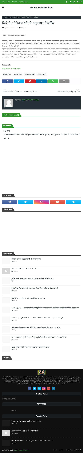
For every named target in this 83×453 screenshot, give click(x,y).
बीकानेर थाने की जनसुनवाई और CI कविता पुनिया (26, 259)
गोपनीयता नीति (77, 450)
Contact (14, 2)
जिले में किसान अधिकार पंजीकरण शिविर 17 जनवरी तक (28, 298)
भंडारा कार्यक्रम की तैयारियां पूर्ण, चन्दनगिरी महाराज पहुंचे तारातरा (31, 347)
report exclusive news (11, 28)
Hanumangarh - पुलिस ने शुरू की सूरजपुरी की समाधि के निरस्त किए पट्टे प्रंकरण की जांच (39, 337)
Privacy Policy (23, 2)
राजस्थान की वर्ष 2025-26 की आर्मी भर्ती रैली (25, 269)
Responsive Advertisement (11, 69)
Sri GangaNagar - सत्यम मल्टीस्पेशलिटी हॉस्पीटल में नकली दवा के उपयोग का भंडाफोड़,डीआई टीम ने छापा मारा (45, 308)
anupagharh (12, 17)
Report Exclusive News (41, 7)
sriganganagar (42, 74)
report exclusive (30, 74)
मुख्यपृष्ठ (6, 17)
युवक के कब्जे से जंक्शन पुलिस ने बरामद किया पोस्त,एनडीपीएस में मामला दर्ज (35, 288)
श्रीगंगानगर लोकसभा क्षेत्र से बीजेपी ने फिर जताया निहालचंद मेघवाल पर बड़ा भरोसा (36, 327)
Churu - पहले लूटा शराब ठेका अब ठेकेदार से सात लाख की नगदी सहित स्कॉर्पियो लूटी (37, 318)
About (8, 2)
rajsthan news (18, 74)
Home (3, 2)
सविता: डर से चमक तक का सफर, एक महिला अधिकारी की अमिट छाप (32, 279)
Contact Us (69, 450)
